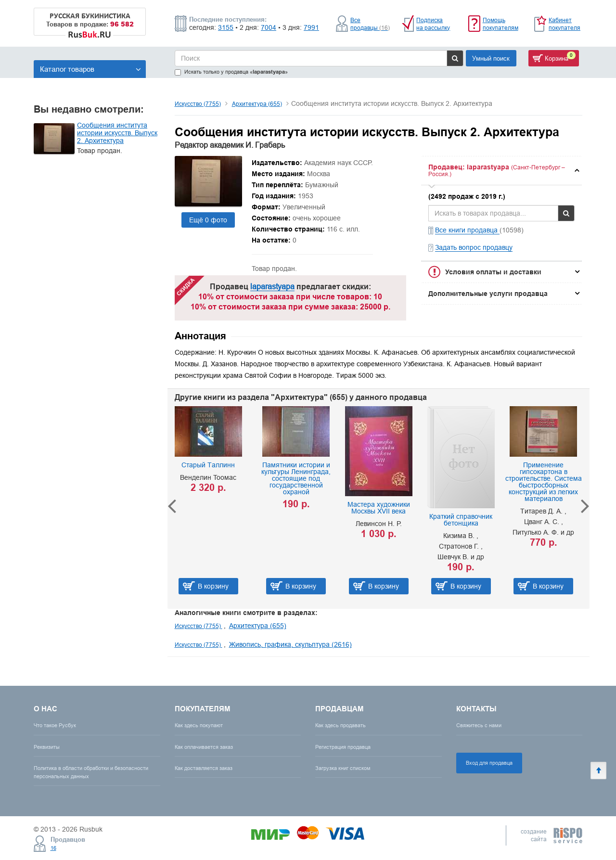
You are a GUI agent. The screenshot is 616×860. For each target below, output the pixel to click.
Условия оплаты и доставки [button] (493, 272)
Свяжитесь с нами (478, 725)
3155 (225, 27)
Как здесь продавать (340, 725)
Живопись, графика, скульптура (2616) (290, 644)
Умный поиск (491, 58)
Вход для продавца (489, 762)
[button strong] (501, 170)
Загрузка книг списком (343, 768)
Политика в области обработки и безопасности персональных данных (91, 772)
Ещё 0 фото (208, 220)
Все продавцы (370, 23)
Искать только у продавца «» (231, 72)
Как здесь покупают (199, 725)
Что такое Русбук (55, 725)
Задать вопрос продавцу (474, 247)
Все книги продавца (467, 230)
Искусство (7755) (198, 103)
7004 (268, 27)
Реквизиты (47, 747)
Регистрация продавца (343, 747)
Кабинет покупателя (564, 23)
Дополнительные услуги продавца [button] (488, 293)
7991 (311, 27)
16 (53, 848)
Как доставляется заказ (203, 768)
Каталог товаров (90, 69)
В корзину (213, 586)
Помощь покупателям (500, 23)
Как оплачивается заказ (204, 747)
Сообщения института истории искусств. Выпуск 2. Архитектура (117, 132)
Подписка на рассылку (433, 23)
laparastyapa (272, 286)
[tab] (501, 170)
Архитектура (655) (257, 103)
